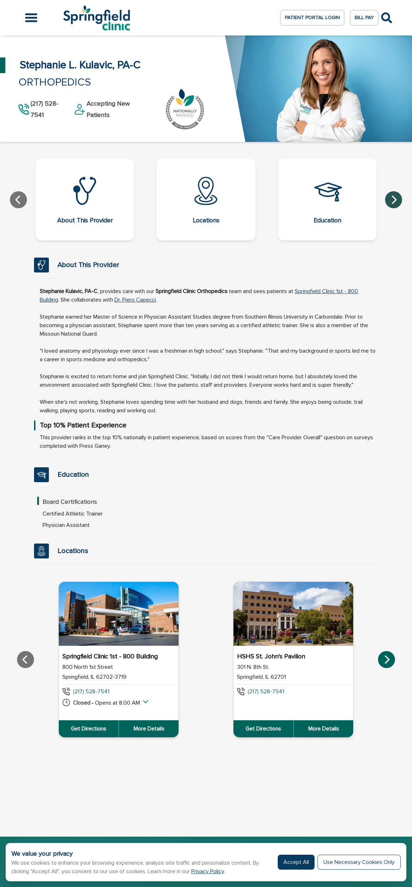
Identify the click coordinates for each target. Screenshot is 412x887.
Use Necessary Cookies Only (359, 862)
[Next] (393, 199)
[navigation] (206, 199)
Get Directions (88, 728)
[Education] (327, 200)
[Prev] (18, 199)
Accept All (296, 862)
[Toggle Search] (386, 17)
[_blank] (135, 299)
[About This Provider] (84, 200)
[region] (206, 659)
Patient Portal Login (312, 18)
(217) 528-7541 (91, 691)
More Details (149, 728)
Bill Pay (364, 18)
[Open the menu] (31, 17)
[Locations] (206, 200)
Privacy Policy (207, 871)
